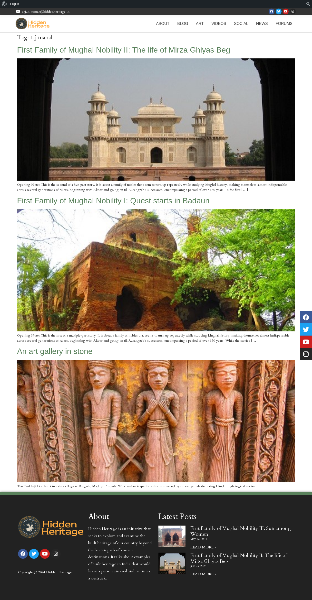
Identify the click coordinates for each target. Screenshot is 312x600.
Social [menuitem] (241, 24)
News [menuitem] (262, 24)
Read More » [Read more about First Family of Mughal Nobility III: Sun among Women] (203, 547)
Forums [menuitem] (284, 24)
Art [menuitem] (200, 24)
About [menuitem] (162, 24)
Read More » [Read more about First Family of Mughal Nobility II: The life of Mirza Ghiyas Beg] (203, 574)
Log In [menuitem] (14, 4)
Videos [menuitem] (219, 24)
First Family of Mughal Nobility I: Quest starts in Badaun (113, 200)
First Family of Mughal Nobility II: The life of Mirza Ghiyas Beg (123, 49)
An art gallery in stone (55, 351)
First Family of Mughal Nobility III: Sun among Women (240, 531)
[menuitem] (4, 4)
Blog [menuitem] (182, 24)
